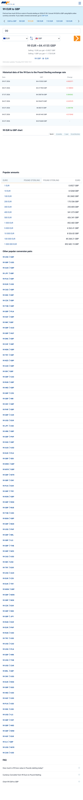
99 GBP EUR (42, 58)
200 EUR (8, 202)
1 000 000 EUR (10, 244)
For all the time (75, 134)
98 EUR (22, 21)
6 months (59, 134)
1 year (66, 134)
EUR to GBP (12, 21)
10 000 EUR (9, 233)
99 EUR (30, 21)
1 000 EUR (8, 223)
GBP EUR (45, 15)
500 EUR (8, 218)
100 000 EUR (9, 239)
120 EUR (59, 21)
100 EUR (40, 21)
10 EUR (7, 191)
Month (52, 134)
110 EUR (49, 21)
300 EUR (8, 207)
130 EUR (69, 21)
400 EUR (8, 212)
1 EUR (6, 186)
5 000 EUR (8, 228)
